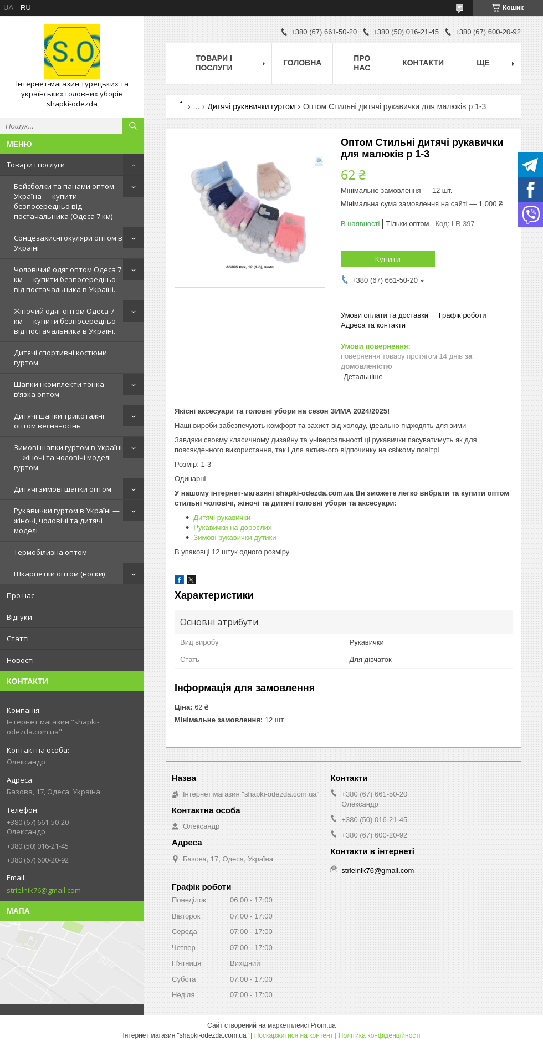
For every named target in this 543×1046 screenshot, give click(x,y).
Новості (20, 660)
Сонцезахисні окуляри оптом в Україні (68, 243)
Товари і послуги (36, 165)
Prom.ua (323, 1025)
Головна (302, 62)
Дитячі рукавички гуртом (251, 106)
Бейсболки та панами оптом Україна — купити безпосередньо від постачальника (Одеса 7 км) (64, 201)
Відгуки (19, 617)
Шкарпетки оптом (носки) (59, 574)
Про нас (20, 595)
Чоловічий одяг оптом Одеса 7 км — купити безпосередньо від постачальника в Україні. (67, 279)
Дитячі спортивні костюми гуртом (60, 358)
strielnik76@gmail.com (44, 890)
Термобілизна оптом (50, 552)
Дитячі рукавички (221, 517)
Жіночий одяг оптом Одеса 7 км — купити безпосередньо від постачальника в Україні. (65, 321)
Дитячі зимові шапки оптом (62, 489)
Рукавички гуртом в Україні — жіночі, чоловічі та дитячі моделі (67, 520)
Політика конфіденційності (380, 1035)
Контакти (423, 62)
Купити (388, 259)
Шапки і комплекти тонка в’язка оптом (59, 389)
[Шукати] (133, 126)
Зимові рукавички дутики (234, 537)
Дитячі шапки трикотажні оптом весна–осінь (59, 421)
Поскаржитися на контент (293, 1035)
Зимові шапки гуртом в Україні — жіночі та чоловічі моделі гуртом (68, 457)
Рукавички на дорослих (232, 527)
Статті (18, 639)
